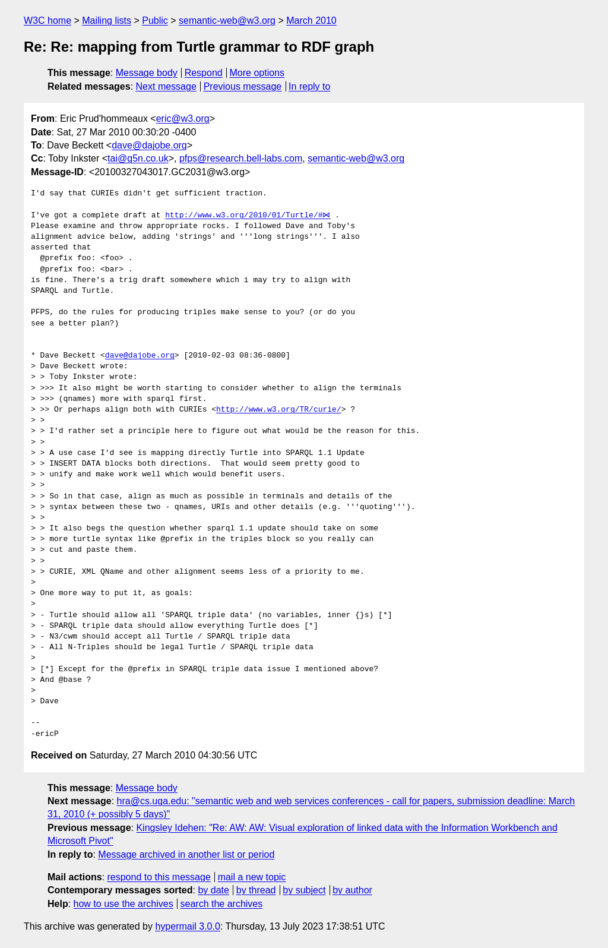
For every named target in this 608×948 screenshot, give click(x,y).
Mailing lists (106, 20)
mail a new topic (252, 877)
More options (257, 73)
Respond (204, 73)
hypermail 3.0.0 (187, 926)
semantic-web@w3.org (227, 20)
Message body (147, 73)
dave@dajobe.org (149, 145)
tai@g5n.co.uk (138, 158)
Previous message (243, 86)
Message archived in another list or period (186, 854)
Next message (166, 86)
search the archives (221, 904)
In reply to (309, 86)
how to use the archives (123, 904)
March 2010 (311, 20)
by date (213, 890)
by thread (256, 890)
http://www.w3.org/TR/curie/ (278, 410)
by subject (304, 890)
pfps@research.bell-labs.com (240, 158)
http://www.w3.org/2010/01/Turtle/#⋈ (246, 215)
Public (155, 20)
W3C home (47, 20)
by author (352, 890)
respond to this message (158, 877)
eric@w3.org (183, 118)
